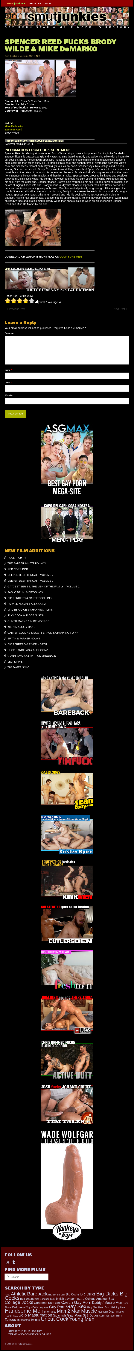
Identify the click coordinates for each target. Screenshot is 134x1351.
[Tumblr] (13, 1262)
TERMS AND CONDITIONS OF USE (29, 1334)
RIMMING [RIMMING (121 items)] (119, 1312)
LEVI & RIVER (15, 661)
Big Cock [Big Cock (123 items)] (61, 1295)
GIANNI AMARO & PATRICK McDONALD (31, 655)
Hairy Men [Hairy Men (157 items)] (92, 1307)
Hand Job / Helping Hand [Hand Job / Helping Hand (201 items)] (112, 1307)
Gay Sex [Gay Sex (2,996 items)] (76, 1306)
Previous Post (17, 309)
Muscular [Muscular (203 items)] (103, 1311)
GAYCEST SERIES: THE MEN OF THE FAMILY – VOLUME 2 (43, 586)
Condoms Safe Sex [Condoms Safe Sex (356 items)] (47, 1302)
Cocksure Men (26, 56)
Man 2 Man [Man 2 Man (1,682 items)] (68, 1311)
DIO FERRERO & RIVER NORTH (27, 644)
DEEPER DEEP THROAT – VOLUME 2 (30, 574)
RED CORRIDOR (17, 569)
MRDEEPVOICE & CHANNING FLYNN (30, 609)
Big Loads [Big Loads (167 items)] (25, 1299)
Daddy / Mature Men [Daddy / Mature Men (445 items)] (107, 1303)
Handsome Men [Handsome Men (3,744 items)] (24, 1311)
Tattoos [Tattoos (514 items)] (10, 1320)
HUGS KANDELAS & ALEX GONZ (27, 650)
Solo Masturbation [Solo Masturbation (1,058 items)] (35, 1315)
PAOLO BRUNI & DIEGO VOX (25, 592)
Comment (10, 333)
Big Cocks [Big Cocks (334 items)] (73, 1294)
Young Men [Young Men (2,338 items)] (82, 1319)
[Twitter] (7, 1262)
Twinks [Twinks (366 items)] (35, 1320)
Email (8, 383)
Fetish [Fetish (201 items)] (35, 1307)
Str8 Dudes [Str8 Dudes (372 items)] (91, 1315)
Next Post (119, 309)
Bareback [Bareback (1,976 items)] (37, 1293)
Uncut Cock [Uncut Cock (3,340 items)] (54, 1319)
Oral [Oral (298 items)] (111, 1311)
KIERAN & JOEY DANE (21, 626)
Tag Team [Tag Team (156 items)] (110, 1315)
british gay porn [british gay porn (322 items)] (66, 1298)
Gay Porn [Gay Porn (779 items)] (57, 1307)
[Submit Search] (7, 1277)
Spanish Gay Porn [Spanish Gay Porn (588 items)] (67, 1315)
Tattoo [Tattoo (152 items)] (119, 1315)
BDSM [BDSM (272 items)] (52, 1294)
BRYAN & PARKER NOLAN (23, 638)
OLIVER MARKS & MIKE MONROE (28, 621)
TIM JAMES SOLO (18, 667)
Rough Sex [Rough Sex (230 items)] (11, 1315)
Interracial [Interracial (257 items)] (50, 1311)
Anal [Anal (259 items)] (7, 1294)
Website (9, 395)
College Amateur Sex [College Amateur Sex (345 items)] (99, 1298)
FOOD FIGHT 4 (16, 557)
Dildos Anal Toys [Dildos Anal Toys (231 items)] (22, 1307)
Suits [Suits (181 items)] (101, 1315)
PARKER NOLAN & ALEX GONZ (26, 603)
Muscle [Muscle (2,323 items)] (89, 1311)
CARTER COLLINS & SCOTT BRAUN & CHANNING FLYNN (42, 632)
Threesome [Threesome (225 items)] (23, 1319)
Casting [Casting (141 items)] (80, 1299)
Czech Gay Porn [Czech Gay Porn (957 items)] (76, 1302)
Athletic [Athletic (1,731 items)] (18, 1293)
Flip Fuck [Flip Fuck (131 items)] (44, 1307)
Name (8, 370)
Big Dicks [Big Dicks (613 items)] (87, 1294)
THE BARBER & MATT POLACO (26, 563)
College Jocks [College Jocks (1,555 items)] (19, 1302)
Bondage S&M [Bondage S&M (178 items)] (47, 1299)
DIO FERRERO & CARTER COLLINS (29, 598)
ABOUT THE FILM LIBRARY (25, 1331)
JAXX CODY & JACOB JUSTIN (25, 615)
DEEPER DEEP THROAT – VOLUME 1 (30, 580)
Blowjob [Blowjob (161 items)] (35, 1299)
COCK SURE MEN (71, 256)
